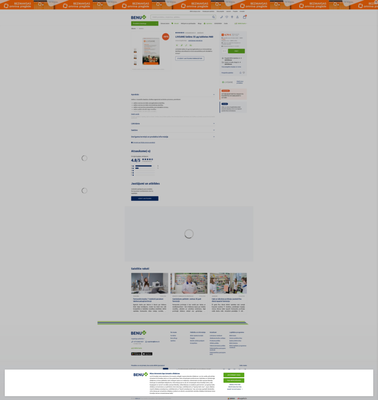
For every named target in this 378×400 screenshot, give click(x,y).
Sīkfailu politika (234, 384)
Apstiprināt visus (233, 374)
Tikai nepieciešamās (234, 380)
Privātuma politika (234, 386)
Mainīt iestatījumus (234, 388)
